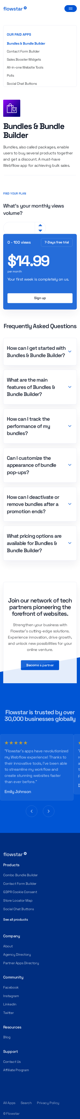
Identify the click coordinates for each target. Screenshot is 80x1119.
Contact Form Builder (23, 51)
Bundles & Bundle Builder (26, 43)
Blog (6, 1037)
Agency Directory (17, 954)
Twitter (8, 1013)
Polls (10, 75)
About (8, 946)
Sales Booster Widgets (24, 59)
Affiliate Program (16, 1070)
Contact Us (12, 1061)
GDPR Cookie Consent (20, 892)
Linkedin (9, 1004)
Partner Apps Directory (21, 963)
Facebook (11, 987)
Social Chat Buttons (22, 83)
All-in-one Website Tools (25, 67)
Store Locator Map (17, 900)
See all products (15, 919)
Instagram (11, 996)
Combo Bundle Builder (20, 875)
